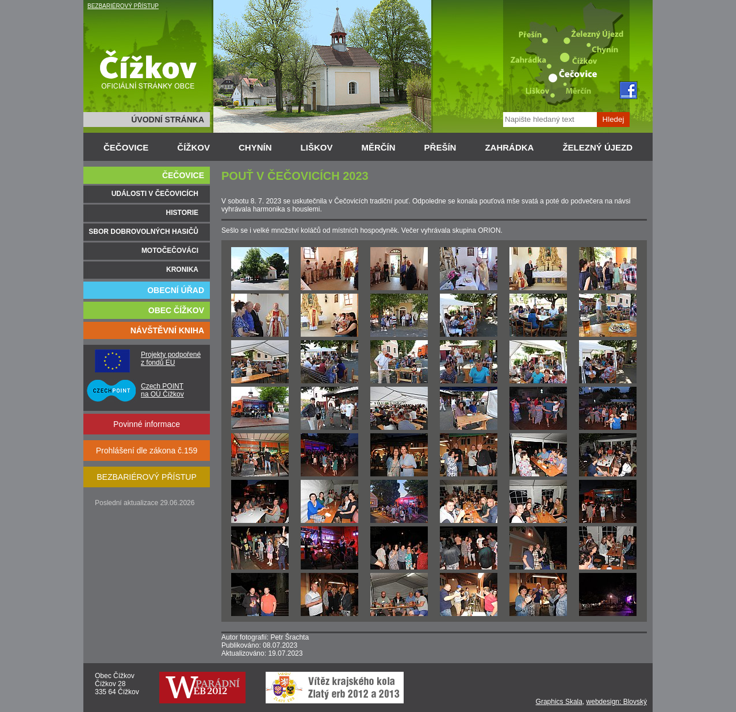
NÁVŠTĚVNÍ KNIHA (167, 330)
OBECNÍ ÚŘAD (175, 290)
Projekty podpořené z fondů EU (171, 359)
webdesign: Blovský (616, 702)
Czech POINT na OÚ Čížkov (162, 390)
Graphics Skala (559, 702)
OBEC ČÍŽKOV (176, 310)
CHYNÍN (255, 147)
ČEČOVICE (125, 147)
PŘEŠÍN (440, 147)
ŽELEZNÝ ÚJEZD (597, 147)
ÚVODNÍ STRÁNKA (167, 119)
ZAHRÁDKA (509, 147)
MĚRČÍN (378, 147)
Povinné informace (146, 424)
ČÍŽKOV (193, 147)
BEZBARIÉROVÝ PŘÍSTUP (123, 6)
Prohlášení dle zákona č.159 (147, 450)
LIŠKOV (317, 147)
